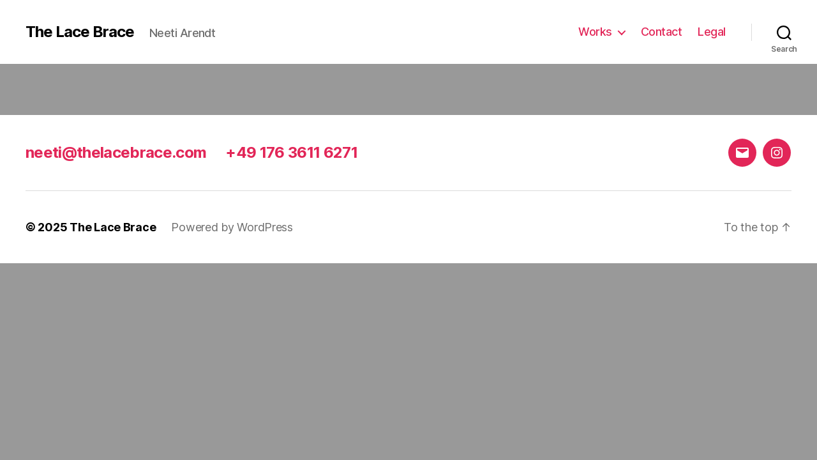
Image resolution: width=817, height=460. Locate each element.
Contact (661, 31)
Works (595, 31)
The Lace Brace (80, 32)
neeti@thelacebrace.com (116, 152)
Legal (712, 31)
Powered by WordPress (232, 227)
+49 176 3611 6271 (291, 152)
